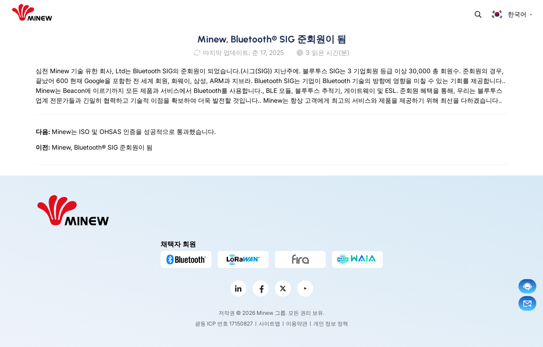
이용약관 (296, 323)
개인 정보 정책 (330, 323)
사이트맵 (269, 323)
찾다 (478, 14)
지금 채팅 (527, 286)
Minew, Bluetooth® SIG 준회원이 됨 (102, 147)
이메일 (527, 303)
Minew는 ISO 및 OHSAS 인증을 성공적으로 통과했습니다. (134, 131)
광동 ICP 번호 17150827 (224, 323)
